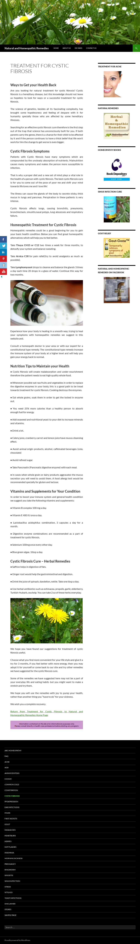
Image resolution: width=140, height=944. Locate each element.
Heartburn (10, 835)
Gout (7, 824)
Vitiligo (9, 892)
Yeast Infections (13, 898)
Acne (7, 762)
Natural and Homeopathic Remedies (27, 48)
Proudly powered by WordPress (17, 940)
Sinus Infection (12, 881)
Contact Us (91, 48)
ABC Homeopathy (13, 750)
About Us (67, 48)
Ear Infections (12, 807)
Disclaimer (10, 904)
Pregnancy (10, 864)
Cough (8, 779)
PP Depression (11, 801)
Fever (7, 813)
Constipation (11, 790)
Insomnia (9, 853)
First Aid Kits (11, 818)
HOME (56, 48)
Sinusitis (9, 875)
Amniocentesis (12, 773)
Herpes (8, 841)
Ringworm (10, 870)
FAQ (6, 756)
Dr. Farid (78, 48)
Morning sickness (13, 858)
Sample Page (10, 915)
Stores (8, 909)
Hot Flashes (10, 847)
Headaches (10, 830)
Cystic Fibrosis (12, 796)
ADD (7, 767)
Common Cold (12, 784)
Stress (8, 887)
